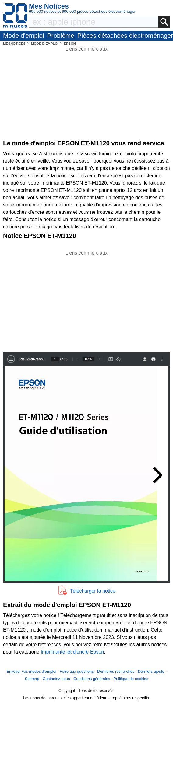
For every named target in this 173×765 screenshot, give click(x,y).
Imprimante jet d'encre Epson (72, 651)
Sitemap (32, 678)
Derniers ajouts (151, 671)
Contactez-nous (56, 678)
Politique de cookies (131, 678)
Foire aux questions (77, 671)
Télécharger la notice (92, 591)
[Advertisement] (86, 299)
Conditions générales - (93, 678)
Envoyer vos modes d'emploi (31, 671)
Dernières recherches (115, 671)
